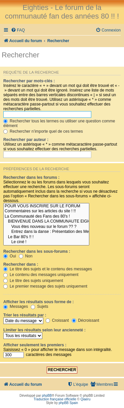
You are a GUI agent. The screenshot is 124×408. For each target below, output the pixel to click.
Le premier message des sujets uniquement (45, 286)
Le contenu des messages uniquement (40, 274)
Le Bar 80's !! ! (46, 237)
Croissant (57, 320)
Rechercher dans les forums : (31, 177)
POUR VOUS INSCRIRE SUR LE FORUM (46, 206)
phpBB (47, 395)
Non (26, 256)
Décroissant (85, 320)
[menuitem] (18, 30)
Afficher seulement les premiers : (34, 345)
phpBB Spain (68, 403)
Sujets (39, 306)
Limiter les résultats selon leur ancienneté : (44, 330)
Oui (9, 256)
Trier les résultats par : (24, 315)
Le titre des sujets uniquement (33, 280)
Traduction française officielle (55, 399)
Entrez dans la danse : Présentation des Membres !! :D (46, 232)
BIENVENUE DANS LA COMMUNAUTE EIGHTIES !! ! (46, 221)
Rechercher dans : (20, 264)
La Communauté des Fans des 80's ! (46, 216)
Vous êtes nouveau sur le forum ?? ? (46, 227)
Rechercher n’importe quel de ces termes (43, 131)
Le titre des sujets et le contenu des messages (47, 269)
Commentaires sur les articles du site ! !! (46, 211)
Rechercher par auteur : (25, 139)
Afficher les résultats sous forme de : (38, 302)
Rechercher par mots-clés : (29, 81)
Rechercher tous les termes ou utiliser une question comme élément (59, 123)
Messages (15, 306)
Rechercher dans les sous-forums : (36, 251)
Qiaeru (85, 399)
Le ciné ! (46, 242)
